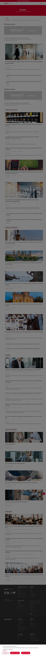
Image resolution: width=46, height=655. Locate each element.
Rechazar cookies (15, 653)
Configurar (5, 653)
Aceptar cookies (25, 653)
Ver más (4, 650)
